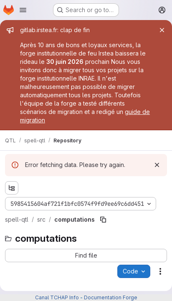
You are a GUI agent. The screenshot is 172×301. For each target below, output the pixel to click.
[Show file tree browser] (11, 188)
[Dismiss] (157, 165)
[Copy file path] (103, 219)
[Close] (162, 30)
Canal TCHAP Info (57, 297)
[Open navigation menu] (23, 10)
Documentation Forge (110, 297)
